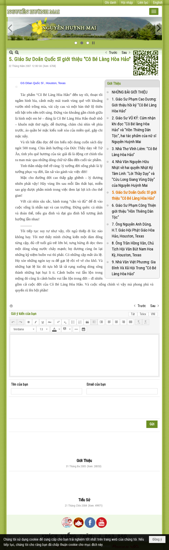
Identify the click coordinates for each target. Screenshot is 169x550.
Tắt (133, 314)
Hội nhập (127, 2)
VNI (153, 314)
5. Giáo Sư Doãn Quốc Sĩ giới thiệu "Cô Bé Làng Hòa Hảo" (134, 195)
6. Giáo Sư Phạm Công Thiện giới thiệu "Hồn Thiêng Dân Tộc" (134, 211)
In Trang (11, 305)
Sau (124, 52)
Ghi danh (110, 2)
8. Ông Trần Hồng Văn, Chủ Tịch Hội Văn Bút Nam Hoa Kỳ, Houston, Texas (133, 249)
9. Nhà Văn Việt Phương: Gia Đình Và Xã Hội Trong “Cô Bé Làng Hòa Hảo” (134, 268)
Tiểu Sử (84, 500)
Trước (113, 52)
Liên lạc (143, 2)
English (157, 2)
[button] (154, 11)
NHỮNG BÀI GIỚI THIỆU (129, 92)
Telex (143, 314)
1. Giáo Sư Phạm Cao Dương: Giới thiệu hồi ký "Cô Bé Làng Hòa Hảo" (134, 105)
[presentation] (44, 407)
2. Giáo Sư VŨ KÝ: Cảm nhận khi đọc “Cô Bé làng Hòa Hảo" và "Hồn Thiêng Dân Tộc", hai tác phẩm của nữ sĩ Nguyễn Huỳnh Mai (134, 130)
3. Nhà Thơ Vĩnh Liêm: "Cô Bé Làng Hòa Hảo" (134, 151)
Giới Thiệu (114, 83)
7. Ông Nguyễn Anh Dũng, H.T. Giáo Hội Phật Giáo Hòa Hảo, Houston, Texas (133, 230)
